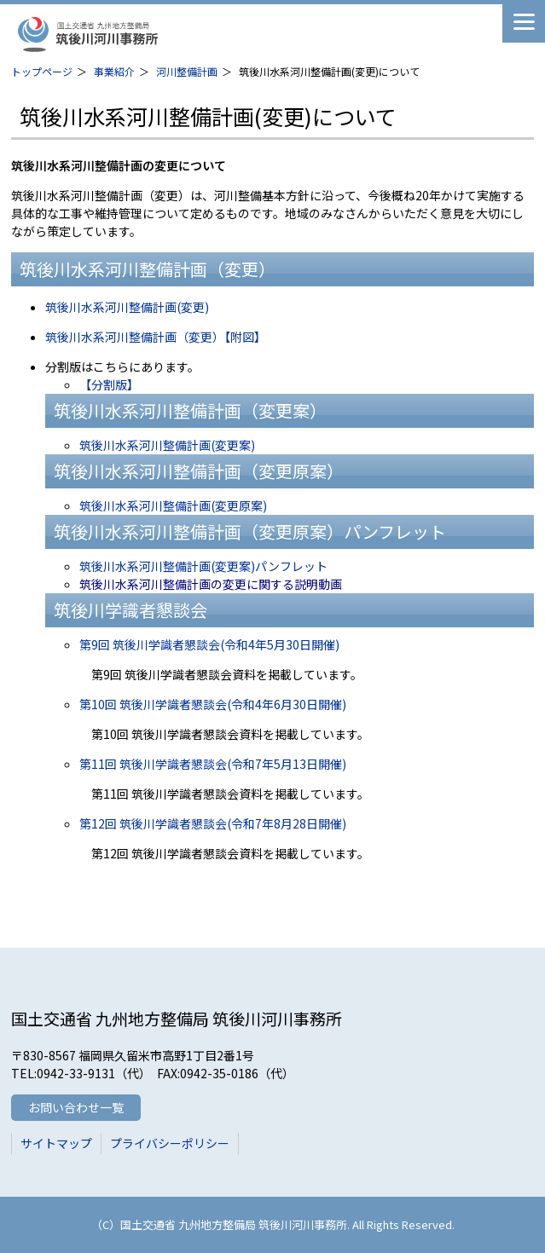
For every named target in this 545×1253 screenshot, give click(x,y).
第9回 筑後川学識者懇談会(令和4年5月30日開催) (209, 644)
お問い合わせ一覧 (76, 1107)
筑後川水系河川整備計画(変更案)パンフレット (203, 566)
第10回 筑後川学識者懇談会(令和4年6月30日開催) (212, 704)
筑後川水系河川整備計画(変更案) (167, 444)
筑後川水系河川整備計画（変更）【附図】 (155, 336)
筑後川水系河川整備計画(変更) (127, 306)
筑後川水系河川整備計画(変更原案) (173, 505)
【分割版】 (109, 384)
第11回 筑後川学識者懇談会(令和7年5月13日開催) (212, 763)
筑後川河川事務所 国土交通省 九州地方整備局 (143, 34)
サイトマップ (56, 1143)
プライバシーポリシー (169, 1143)
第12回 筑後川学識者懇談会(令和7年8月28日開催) (212, 823)
